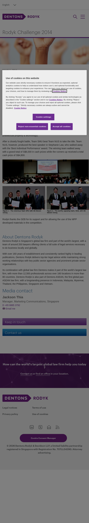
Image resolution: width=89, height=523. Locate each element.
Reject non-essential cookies (32, 126)
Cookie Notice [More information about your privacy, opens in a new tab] (20, 108)
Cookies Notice (59, 91)
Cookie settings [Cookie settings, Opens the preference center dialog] (43, 117)
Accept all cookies (62, 126)
